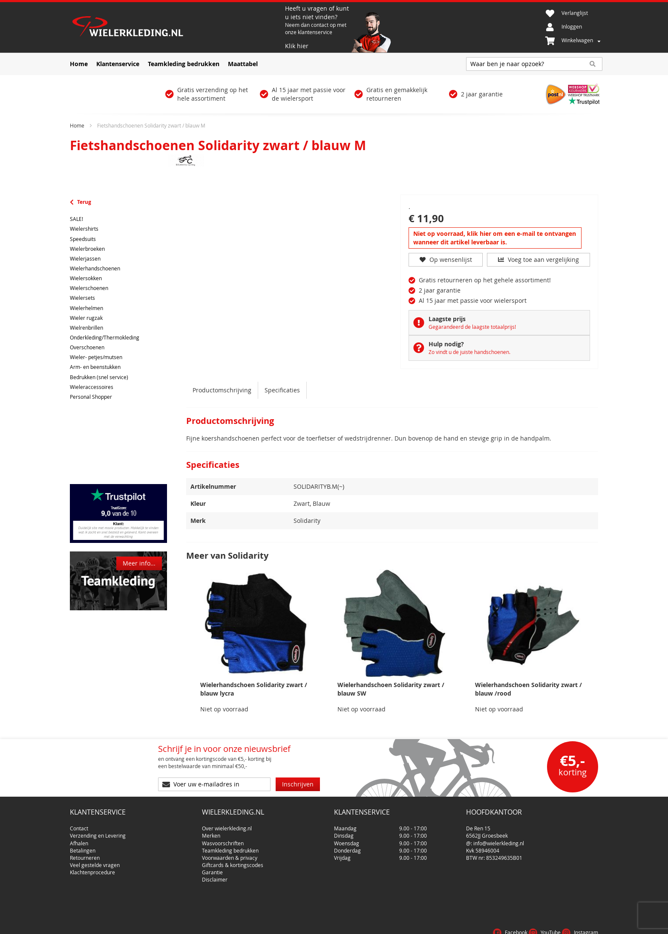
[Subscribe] (298, 784)
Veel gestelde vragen (95, 861)
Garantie (212, 868)
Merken (211, 832)
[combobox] (534, 64)
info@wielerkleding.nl (498, 839)
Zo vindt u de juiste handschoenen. (469, 351)
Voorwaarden (523, 922)
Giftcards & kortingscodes (232, 861)
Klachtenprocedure (92, 868)
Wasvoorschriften (223, 839)
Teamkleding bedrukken (230, 847)
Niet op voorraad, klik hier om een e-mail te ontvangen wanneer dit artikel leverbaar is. (494, 237)
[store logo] (176, 27)
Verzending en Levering (98, 832)
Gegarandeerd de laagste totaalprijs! (472, 326)
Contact (79, 824)
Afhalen (79, 839)
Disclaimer (214, 876)
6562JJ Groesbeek (487, 832)
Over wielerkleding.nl (227, 824)
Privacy (559, 922)
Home (77, 125)
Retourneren (85, 854)
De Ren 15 (478, 824)
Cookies (587, 922)
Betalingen (82, 847)
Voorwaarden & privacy (229, 854)
